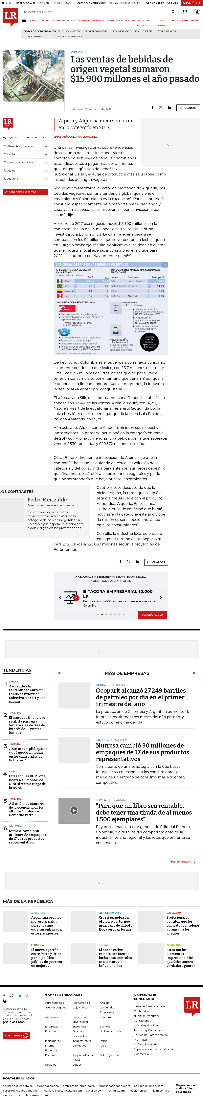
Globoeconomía (110, 1031)
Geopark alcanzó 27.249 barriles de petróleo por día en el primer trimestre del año (141, 697)
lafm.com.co (161, 1090)
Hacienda (15, 712)
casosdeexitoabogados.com (21, 1090)
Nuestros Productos (146, 1015)
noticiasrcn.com (139, 1090)
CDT (50, 36)
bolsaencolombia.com (148, 1085)
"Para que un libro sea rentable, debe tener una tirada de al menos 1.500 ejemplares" (144, 812)
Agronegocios (54, 1002)
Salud (13, 771)
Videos (77, 1064)
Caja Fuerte (80, 1007)
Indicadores (52, 1040)
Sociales (50, 1064)
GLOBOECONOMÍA (90, 20)
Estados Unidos (166, 31)
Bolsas (103, 945)
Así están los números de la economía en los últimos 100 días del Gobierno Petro (26, 809)
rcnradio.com (116, 1090)
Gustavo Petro (71, 31)
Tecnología (174, 945)
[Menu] (24, 20)
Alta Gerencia (81, 1002)
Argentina (38, 913)
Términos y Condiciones (149, 1030)
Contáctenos (142, 1020)
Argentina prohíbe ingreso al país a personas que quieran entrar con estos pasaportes (46, 925)
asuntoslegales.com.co (18, 1085)
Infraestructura (82, 1040)
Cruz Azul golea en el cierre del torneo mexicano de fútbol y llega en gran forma (115, 923)
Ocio (103, 1045)
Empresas (51, 1026)
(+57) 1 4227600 (14, 1022)
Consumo (51, 1017)
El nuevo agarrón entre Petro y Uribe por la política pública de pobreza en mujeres (46, 958)
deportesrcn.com (36, 1095)
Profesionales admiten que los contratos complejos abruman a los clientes (183, 925)
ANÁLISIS (129, 20)
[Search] (173, 12)
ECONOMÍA (48, 20)
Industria (15, 826)
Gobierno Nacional (97, 31)
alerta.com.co (12, 1095)
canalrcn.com (94, 1090)
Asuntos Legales (55, 1007)
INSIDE (194, 20)
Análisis (104, 1002)
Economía (37, 945)
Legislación (174, 913)
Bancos (14, 681)
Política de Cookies (146, 1044)
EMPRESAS (63, 20)
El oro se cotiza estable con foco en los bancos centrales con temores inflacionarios (115, 958)
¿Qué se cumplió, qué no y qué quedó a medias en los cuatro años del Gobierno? (28, 754)
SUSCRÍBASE (192, 3)
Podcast (50, 1055)
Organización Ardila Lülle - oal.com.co (185, 1088)
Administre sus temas (20, 191)
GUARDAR (188, 107)
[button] (59, 598)
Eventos (105, 1026)
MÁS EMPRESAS (180, 861)
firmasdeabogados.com (114, 1085)
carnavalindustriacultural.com (63, 1090)
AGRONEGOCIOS (113, 20)
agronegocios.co (48, 1085)
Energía (147, 31)
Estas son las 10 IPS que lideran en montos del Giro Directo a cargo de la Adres (27, 782)
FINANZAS (34, 20)
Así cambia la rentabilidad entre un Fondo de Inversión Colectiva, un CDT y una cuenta (27, 694)
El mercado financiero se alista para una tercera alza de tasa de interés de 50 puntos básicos (27, 725)
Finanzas (50, 1031)
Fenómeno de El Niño (126, 31)
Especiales (79, 1026)
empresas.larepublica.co (79, 1085)
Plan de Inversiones (69, 36)
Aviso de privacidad (146, 1025)
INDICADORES (180, 20)
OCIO (74, 20)
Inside (103, 1040)
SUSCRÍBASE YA (152, 614)
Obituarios (79, 1045)
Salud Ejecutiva (110, 1055)
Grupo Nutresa (34, 36)
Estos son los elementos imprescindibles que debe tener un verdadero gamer (181, 958)
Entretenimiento (110, 913)
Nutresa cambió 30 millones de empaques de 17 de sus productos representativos (27, 836)
